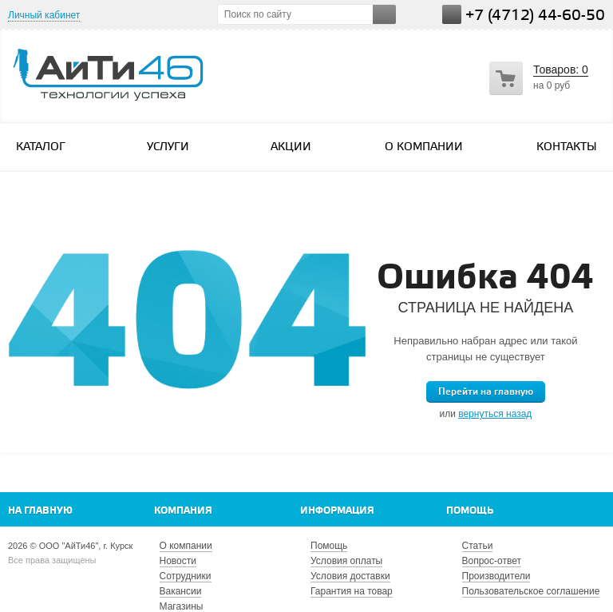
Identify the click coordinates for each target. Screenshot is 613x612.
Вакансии (181, 591)
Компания (183, 511)
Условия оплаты (346, 560)
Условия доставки (350, 576)
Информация (337, 511)
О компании (424, 147)
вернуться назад (495, 413)
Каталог (47, 147)
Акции (291, 147)
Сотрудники (186, 576)
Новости (178, 560)
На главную (40, 511)
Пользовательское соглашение (531, 591)
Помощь (469, 511)
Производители (496, 576)
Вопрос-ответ (491, 560)
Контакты (566, 147)
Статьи (477, 545)
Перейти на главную (485, 392)
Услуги (175, 147)
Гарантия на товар (351, 591)
